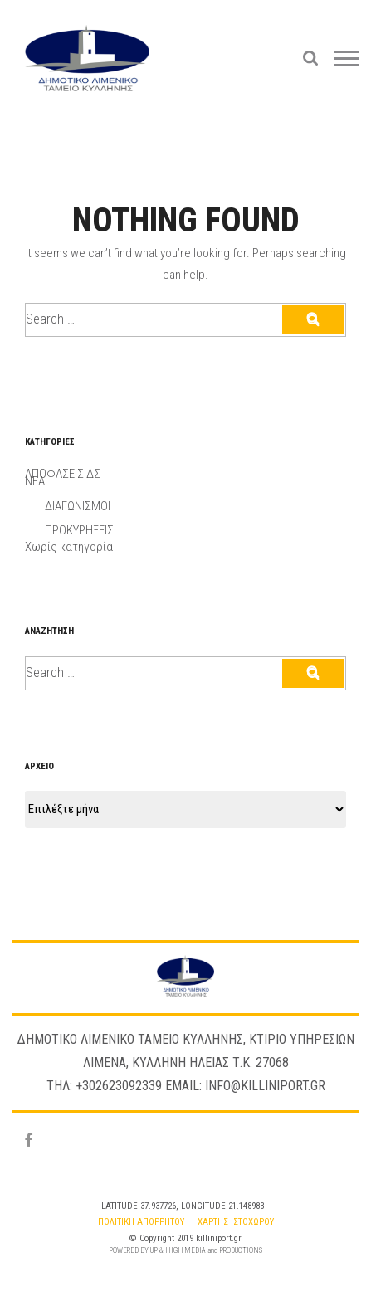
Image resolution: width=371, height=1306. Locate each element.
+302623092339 (119, 1086)
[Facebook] (28, 1141)
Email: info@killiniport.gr (245, 1086)
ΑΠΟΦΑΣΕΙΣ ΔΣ (62, 473)
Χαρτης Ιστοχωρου (236, 1221)
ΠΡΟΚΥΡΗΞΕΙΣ (79, 530)
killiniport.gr (219, 1238)
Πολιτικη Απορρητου (141, 1221)
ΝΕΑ (35, 481)
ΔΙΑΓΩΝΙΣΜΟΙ (77, 506)
